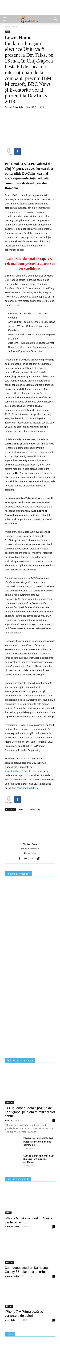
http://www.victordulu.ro (30, 849)
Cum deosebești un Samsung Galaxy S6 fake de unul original (27, 1270)
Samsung (9, 1262)
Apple (8, 1213)
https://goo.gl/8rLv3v (27, 788)
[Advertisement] (30, 9)
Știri (7, 32)
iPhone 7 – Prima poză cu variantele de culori (24, 1314)
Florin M (8, 1120)
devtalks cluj (34, 809)
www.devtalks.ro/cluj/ (16, 771)
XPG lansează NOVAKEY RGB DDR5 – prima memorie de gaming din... (38, 1141)
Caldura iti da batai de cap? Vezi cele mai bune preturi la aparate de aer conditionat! (30, 263)
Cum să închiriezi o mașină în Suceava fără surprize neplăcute (38, 1159)
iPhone (9, 1306)
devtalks (21, 809)
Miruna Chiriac (12, 1226)
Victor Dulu (18, 107)
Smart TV (9, 1102)
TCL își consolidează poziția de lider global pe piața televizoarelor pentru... (30, 1112)
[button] (55, 19)
